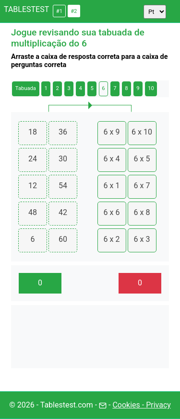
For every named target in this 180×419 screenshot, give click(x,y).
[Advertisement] (90, 337)
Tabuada (25, 88)
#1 (59, 11)
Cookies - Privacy (141, 404)
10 (151, 88)
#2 (74, 11)
